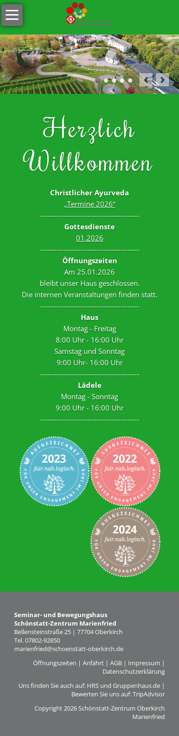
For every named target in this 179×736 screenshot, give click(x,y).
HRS (93, 685)
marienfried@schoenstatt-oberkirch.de (68, 648)
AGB (116, 663)
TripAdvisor (149, 694)
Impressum (144, 663)
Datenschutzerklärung (133, 671)
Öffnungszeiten (55, 663)
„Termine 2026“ (89, 204)
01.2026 (89, 238)
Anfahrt (93, 663)
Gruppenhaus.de (136, 685)
